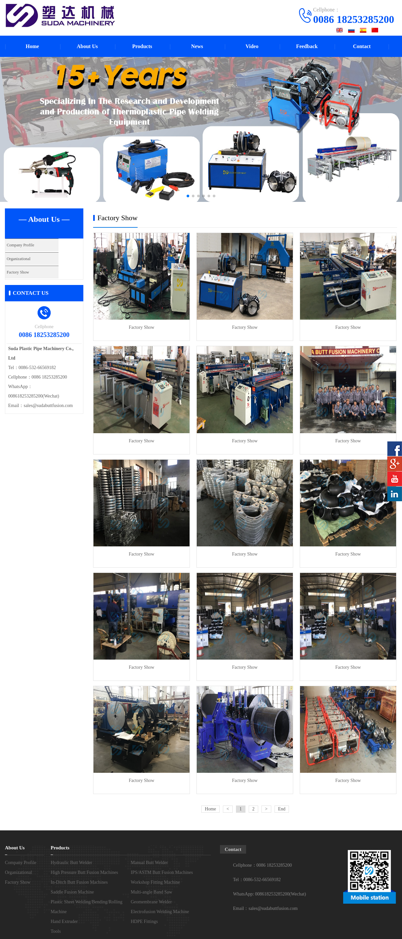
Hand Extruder (64, 921)
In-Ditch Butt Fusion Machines (79, 882)
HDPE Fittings (144, 921)
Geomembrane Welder (151, 901)
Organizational (21, 257)
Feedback (307, 46)
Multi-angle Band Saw (151, 892)
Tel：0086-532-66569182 (257, 879)
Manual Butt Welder (149, 862)
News (197, 46)
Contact (362, 46)
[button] (188, 196)
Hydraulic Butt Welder (71, 862)
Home (32, 46)
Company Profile (23, 244)
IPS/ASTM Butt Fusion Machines (162, 872)
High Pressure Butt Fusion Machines (84, 872)
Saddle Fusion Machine (72, 892)
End (282, 808)
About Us (87, 46)
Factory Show (20, 270)
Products (142, 46)
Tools (56, 931)
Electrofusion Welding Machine (160, 911)
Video (251, 46)
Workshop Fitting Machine (155, 882)
